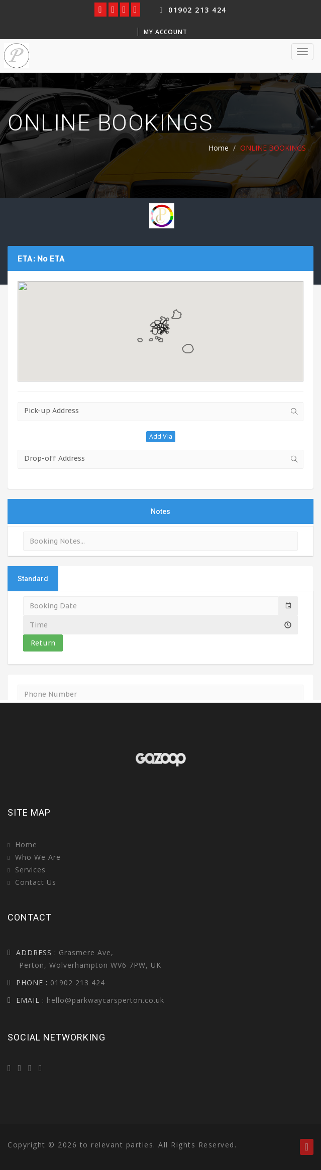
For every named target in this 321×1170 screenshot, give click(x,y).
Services (30, 869)
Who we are (38, 857)
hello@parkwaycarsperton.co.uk (105, 1000)
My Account (165, 32)
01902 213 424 (192, 10)
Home (218, 148)
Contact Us (35, 882)
